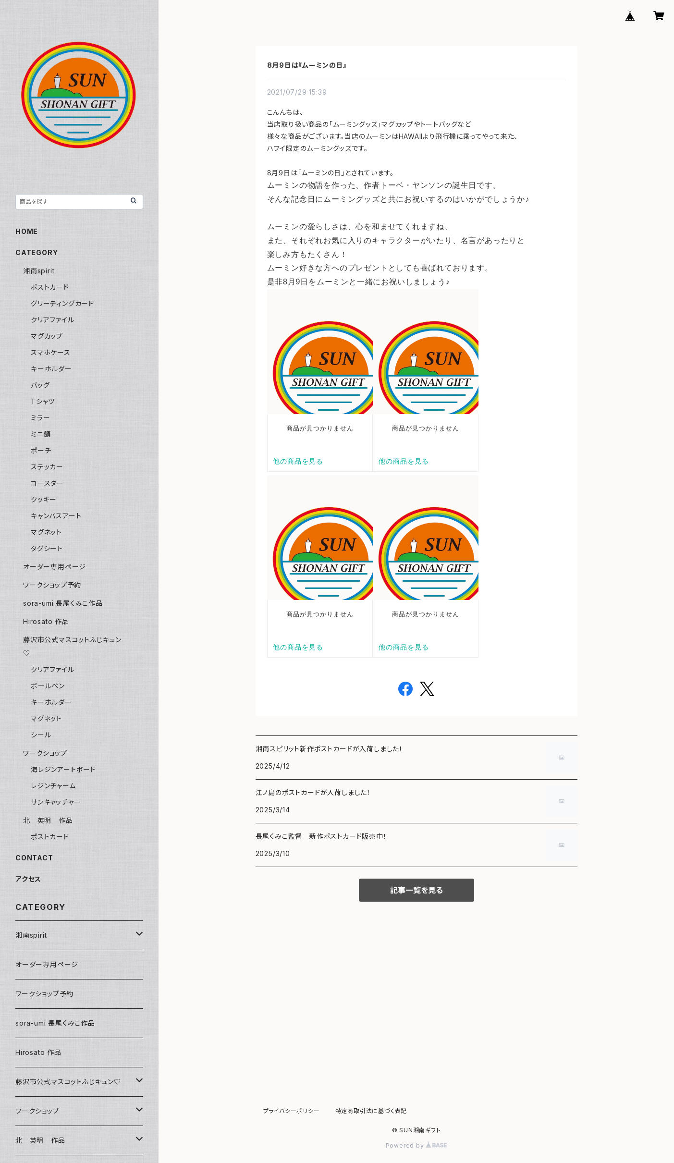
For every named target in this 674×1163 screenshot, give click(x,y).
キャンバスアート (56, 516)
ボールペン (48, 686)
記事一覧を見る (416, 890)
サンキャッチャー (56, 802)
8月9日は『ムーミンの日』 (307, 65)
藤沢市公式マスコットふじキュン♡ (68, 1081)
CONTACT (34, 858)
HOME (26, 231)
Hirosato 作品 (46, 621)
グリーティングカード (62, 303)
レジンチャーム (53, 786)
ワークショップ (45, 753)
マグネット (46, 532)
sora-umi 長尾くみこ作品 (63, 603)
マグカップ (47, 336)
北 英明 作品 (48, 820)
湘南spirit (38, 271)
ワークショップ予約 (52, 585)
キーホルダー (51, 369)
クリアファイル (52, 320)
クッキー (44, 499)
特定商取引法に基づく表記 (371, 1110)
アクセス (28, 879)
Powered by (416, 1145)
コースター (47, 483)
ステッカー (47, 467)
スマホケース (51, 352)
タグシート (47, 548)
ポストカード (50, 287)
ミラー (40, 418)
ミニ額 (40, 434)
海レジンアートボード (63, 769)
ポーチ (41, 450)
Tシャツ (43, 401)
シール (41, 735)
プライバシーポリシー (291, 1110)
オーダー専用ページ (54, 567)
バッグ (40, 385)
